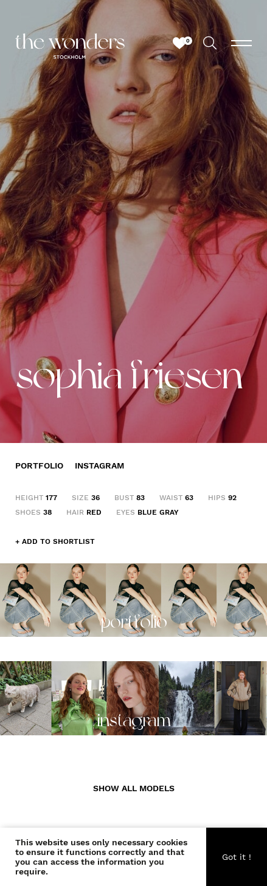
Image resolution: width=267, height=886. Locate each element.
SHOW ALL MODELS (134, 788)
